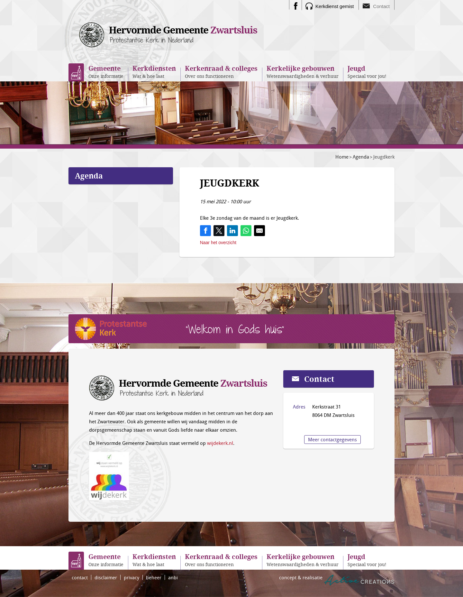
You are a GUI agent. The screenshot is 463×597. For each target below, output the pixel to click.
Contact (381, 6)
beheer (153, 577)
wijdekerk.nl (220, 443)
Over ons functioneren (221, 71)
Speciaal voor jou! (367, 71)
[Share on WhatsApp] (246, 230)
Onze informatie (105, 71)
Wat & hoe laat (154, 71)
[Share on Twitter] (218, 230)
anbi (173, 577)
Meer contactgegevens (332, 439)
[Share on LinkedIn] (232, 230)
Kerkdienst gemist (334, 6)
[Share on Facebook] (205, 230)
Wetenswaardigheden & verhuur (303, 71)
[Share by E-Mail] (259, 230)
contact (80, 577)
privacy (131, 577)
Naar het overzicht (218, 242)
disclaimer (106, 577)
